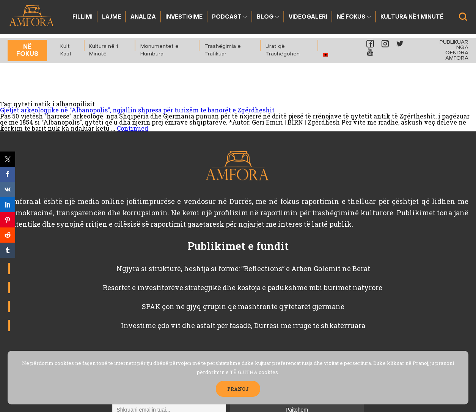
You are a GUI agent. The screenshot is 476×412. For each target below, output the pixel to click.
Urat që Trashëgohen (282, 50)
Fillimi (82, 17)
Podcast (227, 17)
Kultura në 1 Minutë (411, 17)
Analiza (143, 17)
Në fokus (351, 17)
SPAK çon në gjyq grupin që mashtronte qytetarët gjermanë (243, 306)
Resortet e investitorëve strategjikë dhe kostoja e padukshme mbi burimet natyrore (243, 287)
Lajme (111, 17)
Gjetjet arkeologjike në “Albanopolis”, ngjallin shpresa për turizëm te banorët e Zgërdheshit (137, 110)
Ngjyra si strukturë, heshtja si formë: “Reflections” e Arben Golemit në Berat (243, 268)
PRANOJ (238, 389)
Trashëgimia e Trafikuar (222, 50)
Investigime (184, 17)
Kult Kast (66, 50)
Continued (132, 128)
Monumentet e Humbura (159, 50)
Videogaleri (308, 17)
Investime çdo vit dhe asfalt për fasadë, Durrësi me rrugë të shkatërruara (243, 325)
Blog (265, 17)
